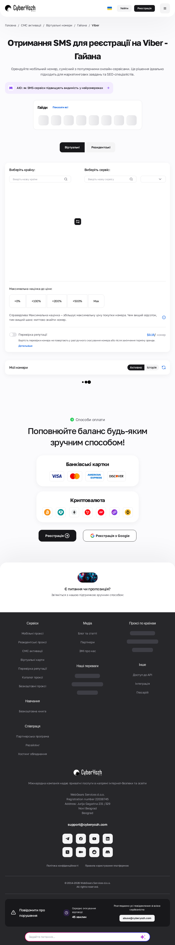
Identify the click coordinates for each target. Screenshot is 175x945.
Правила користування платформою (107, 865)
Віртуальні (72, 147)
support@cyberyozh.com (87, 824)
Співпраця (32, 726)
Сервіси (32, 623)
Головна (10, 25)
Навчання (32, 701)
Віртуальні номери (59, 25)
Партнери (87, 642)
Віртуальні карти (32, 659)
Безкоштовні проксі (32, 686)
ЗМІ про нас (87, 651)
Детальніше (25, 345)
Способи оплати (90, 419)
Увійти (124, 8)
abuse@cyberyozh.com (137, 918)
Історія (152, 367)
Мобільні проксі (33, 633)
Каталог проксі (32, 677)
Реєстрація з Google (110, 535)
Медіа (87, 623)
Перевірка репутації (32, 668)
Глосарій (142, 692)
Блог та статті (87, 633)
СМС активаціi (31, 25)
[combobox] (153, 179)
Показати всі (60, 107)
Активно (136, 367)
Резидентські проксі (32, 642)
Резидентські (100, 147)
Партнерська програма (32, 736)
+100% (36, 301)
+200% (57, 301)
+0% (17, 301)
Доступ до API (142, 675)
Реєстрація (144, 8)
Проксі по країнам (142, 623)
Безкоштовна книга (32, 711)
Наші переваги (87, 666)
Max (96, 301)
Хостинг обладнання (32, 754)
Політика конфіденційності (62, 865)
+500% (77, 301)
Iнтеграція (142, 683)
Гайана (82, 25)
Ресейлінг (32, 745)
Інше (142, 664)
